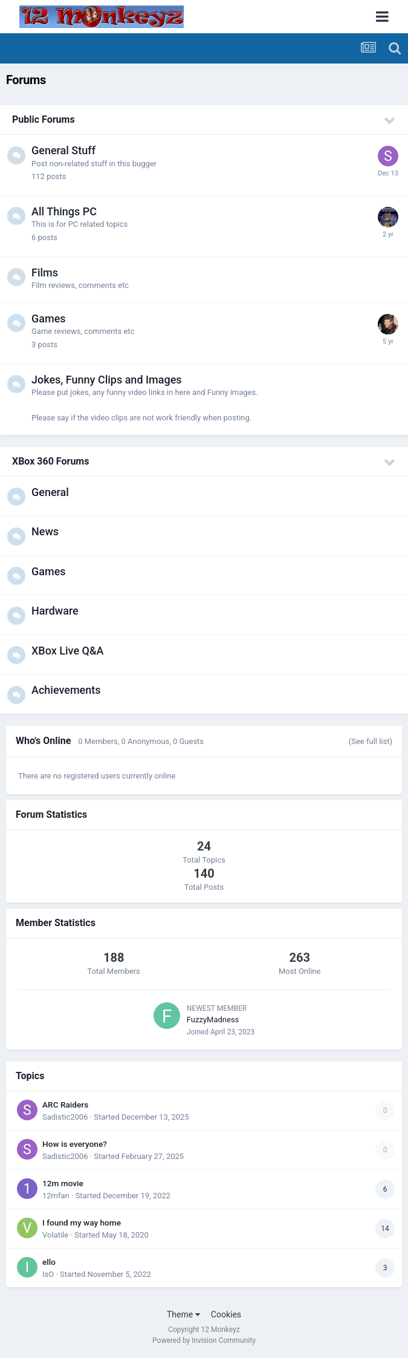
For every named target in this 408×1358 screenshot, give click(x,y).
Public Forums (43, 119)
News (45, 531)
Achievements (66, 690)
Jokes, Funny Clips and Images (106, 379)
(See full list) (370, 741)
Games (48, 318)
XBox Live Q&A (67, 650)
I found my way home (81, 1222)
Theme (183, 1314)
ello (49, 1262)
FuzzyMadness (213, 1019)
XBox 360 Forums (50, 461)
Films (44, 272)
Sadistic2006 (65, 1116)
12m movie (62, 1183)
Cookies (226, 1314)
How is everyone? (74, 1144)
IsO (48, 1274)
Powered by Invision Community (204, 1340)
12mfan (56, 1195)
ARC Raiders (65, 1104)
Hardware (55, 610)
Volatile (55, 1234)
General (50, 492)
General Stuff (63, 150)
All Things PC (64, 211)
